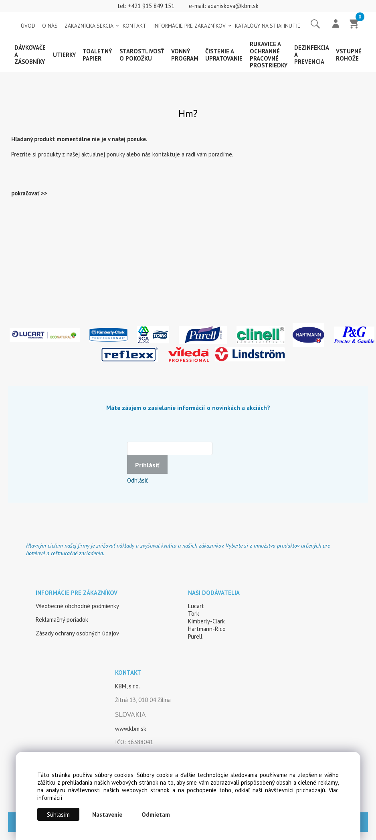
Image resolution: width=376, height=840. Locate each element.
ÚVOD (28, 25)
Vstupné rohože (349, 54)
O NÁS (50, 25)
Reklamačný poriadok (62, 619)
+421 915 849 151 (151, 6)
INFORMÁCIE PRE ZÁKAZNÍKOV (189, 25)
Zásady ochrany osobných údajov (77, 633)
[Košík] (354, 24)
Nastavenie (107, 814)
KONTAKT (134, 25)
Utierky (64, 55)
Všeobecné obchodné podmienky (77, 606)
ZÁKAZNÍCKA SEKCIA (89, 25)
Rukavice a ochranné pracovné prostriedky (268, 54)
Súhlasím (58, 814)
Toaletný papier (97, 54)
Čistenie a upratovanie (224, 54)
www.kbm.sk (130, 728)
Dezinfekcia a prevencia (311, 55)
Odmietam (156, 814)
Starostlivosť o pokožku (141, 54)
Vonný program (184, 54)
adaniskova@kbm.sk (233, 6)
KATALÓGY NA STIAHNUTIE (267, 25)
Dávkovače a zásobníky (30, 55)
